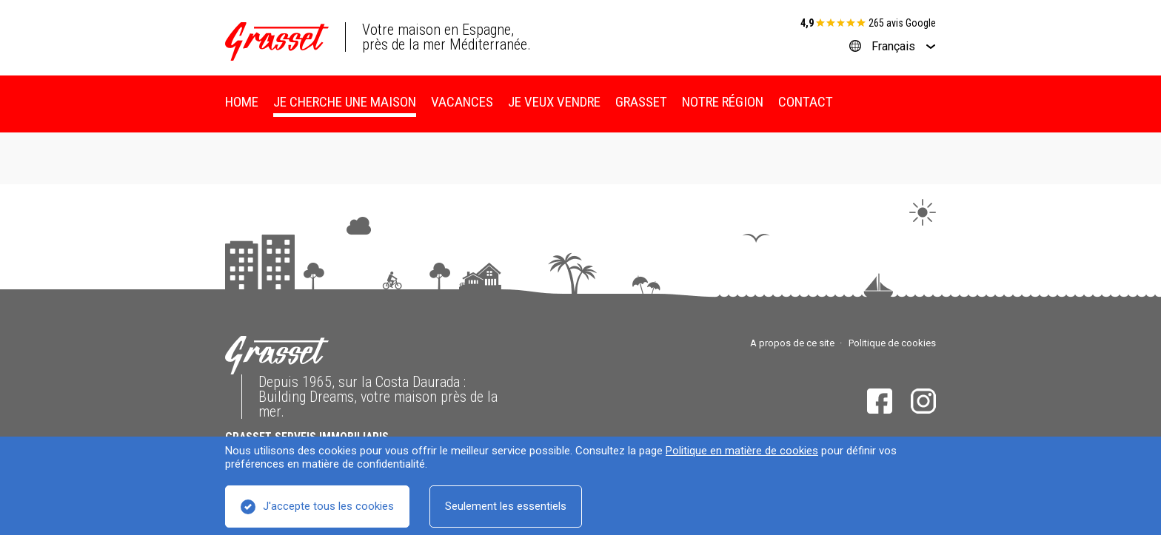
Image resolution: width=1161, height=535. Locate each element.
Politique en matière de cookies (742, 450)
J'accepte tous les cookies (328, 506)
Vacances (462, 101)
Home (241, 101)
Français (893, 46)
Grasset (641, 101)
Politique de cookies (892, 343)
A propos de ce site (792, 343)
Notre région (722, 101)
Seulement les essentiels (505, 506)
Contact (805, 101)
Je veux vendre (554, 101)
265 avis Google (902, 23)
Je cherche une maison (344, 101)
